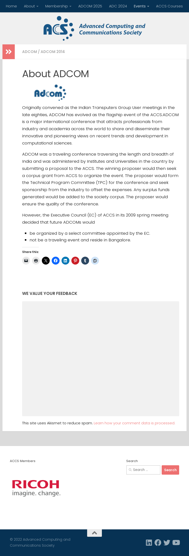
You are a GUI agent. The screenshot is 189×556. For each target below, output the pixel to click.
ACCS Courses (169, 6)
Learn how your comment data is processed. (134, 423)
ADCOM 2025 (90, 6)
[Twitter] (166, 542)
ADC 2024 (118, 6)
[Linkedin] (149, 542)
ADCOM (29, 51)
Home (11, 6)
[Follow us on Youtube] (175, 542)
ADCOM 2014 (53, 51)
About (29, 6)
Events (140, 6)
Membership (56, 6)
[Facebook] (158, 542)
